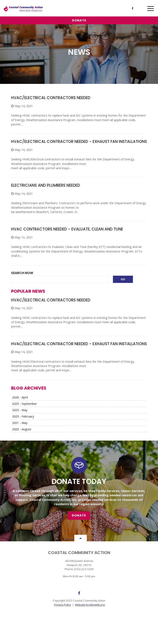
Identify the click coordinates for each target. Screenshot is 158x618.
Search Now (22, 273)
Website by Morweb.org (90, 604)
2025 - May (19, 410)
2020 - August (21, 429)
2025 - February (23, 416)
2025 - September (24, 404)
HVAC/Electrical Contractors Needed (50, 98)
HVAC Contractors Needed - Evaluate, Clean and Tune (67, 229)
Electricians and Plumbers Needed (45, 185)
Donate (79, 20)
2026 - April (20, 397)
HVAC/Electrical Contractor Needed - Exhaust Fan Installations (79, 141)
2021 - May (19, 423)
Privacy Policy (62, 604)
